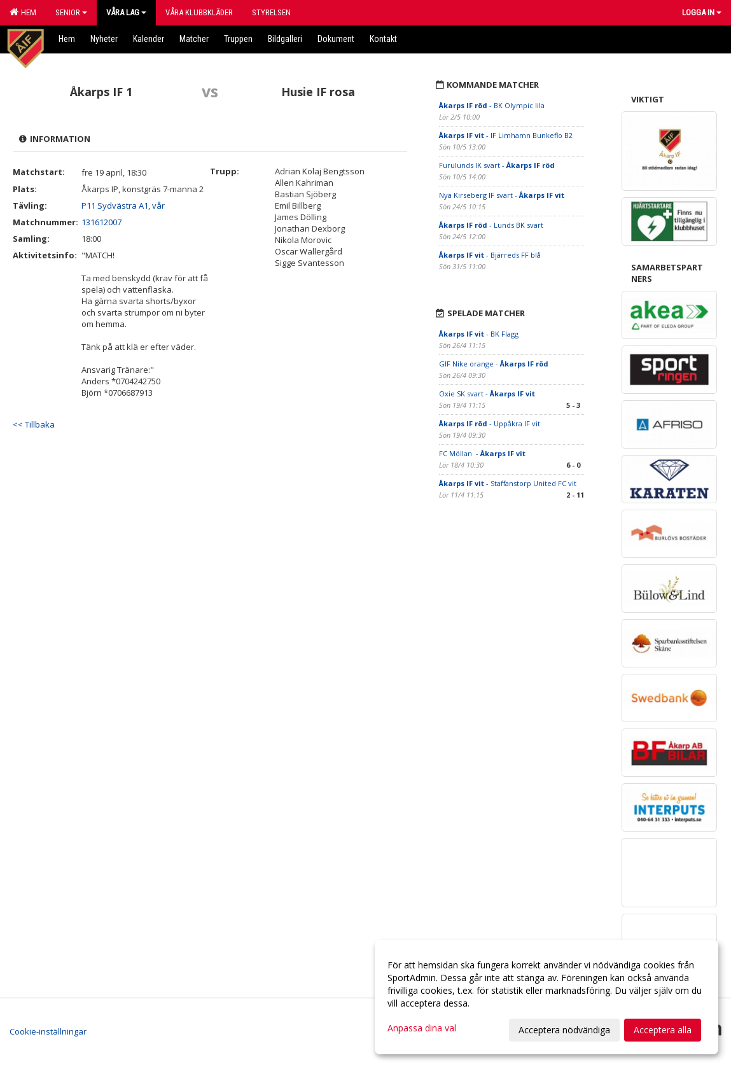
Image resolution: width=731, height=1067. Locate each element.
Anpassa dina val (421, 1028)
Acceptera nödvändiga (564, 1030)
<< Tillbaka (34, 424)
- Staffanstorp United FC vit (507, 483)
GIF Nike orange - (493, 363)
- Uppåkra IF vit (489, 423)
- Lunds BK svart (491, 225)
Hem (23, 12)
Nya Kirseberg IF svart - (501, 195)
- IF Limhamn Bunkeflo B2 (506, 135)
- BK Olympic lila (492, 105)
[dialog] (546, 997)
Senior (71, 12)
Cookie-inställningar (48, 1031)
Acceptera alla (663, 1030)
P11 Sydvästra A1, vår (123, 205)
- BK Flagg (479, 333)
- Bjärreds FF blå (490, 255)
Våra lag (126, 12)
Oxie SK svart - (487, 393)
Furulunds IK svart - (497, 165)
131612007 (101, 222)
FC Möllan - (482, 453)
